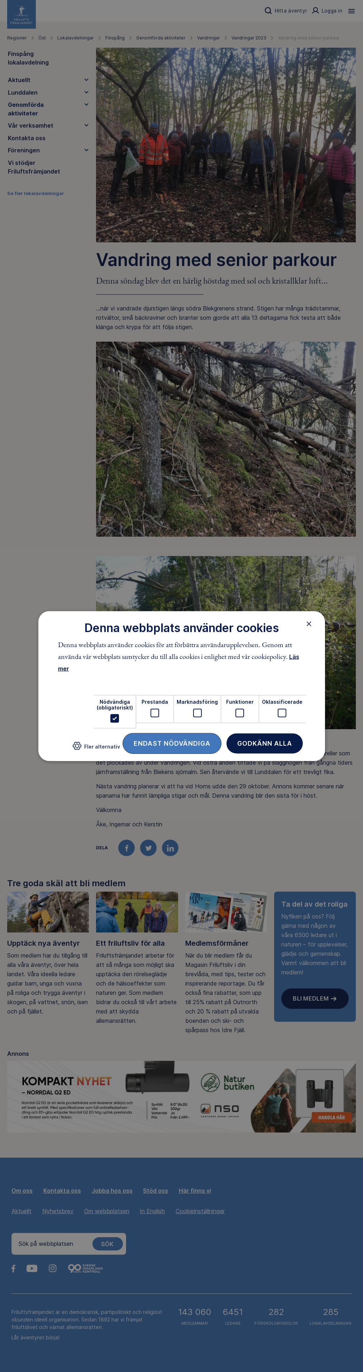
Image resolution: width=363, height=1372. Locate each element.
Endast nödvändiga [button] (172, 743)
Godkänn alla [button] (264, 743)
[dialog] (181, 686)
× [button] (309, 623)
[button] (96, 749)
